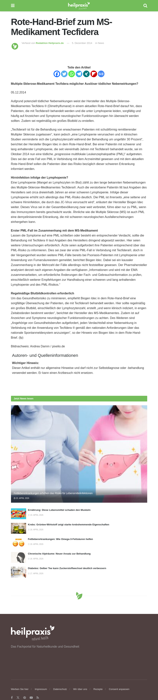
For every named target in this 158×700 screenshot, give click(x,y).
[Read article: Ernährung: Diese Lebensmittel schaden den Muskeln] (18, 513)
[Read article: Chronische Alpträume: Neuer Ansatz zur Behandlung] (18, 557)
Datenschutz (60, 689)
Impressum (41, 689)
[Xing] (86, 74)
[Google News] (101, 74)
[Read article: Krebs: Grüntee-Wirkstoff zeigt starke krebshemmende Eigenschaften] (18, 528)
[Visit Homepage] (79, 5)
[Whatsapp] (71, 74)
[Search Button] (145, 5)
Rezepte (98, 689)
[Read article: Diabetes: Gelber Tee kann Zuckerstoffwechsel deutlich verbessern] (18, 572)
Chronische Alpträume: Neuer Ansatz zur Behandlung (59, 553)
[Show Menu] (13, 5)
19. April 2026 (35, 515)
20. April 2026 (21, 498)
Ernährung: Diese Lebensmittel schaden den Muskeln (59, 510)
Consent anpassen (119, 689)
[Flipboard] (93, 74)
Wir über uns (80, 689)
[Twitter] (64, 74)
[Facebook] (57, 74)
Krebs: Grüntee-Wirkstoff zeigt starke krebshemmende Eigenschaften (68, 524)
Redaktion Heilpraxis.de (50, 43)
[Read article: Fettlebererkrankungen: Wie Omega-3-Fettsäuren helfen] (18, 542)
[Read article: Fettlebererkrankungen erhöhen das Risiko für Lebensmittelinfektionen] (79, 454)
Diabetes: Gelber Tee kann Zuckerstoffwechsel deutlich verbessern (67, 568)
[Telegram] (79, 74)
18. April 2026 (35, 530)
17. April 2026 (35, 573)
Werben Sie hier (20, 689)
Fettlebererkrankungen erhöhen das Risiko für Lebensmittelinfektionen (53, 493)
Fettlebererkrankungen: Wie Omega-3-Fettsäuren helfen (60, 539)
